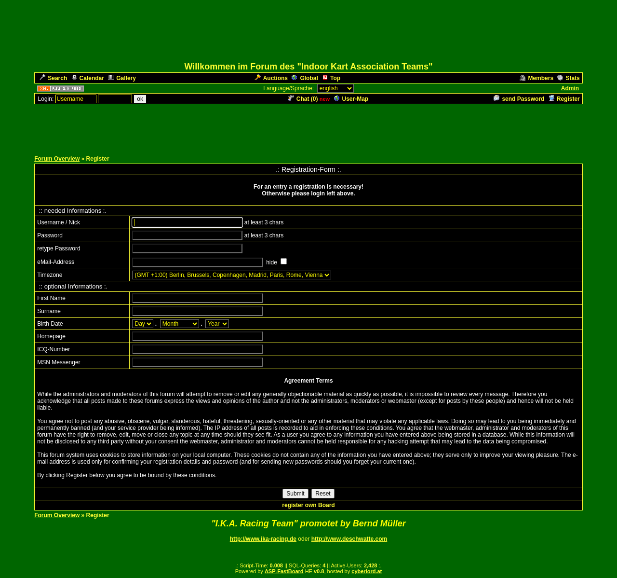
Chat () (303, 99)
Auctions (271, 78)
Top (331, 78)
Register (564, 99)
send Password (519, 99)
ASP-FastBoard (284, 571)
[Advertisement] (308, 127)
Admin (570, 88)
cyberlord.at (366, 571)
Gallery (122, 78)
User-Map (351, 99)
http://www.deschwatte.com (349, 539)
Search (53, 78)
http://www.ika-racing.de (263, 539)
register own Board (308, 505)
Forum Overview (57, 158)
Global (305, 78)
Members (536, 78)
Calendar (87, 78)
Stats (568, 78)
